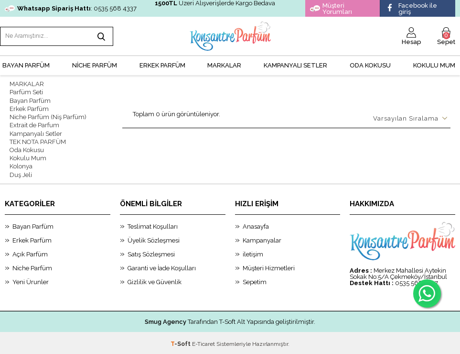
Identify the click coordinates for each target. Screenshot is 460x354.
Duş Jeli (21, 173)
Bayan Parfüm (30, 99)
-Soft (181, 342)
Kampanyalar (262, 238)
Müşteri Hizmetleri (269, 266)
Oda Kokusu (370, 64)
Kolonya (21, 164)
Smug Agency (165, 319)
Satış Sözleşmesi (151, 252)
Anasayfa (256, 224)
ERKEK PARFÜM (162, 64)
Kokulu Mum (434, 64)
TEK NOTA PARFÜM (38, 140)
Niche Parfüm (32, 266)
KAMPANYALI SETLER (295, 64)
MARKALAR (224, 64)
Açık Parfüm (30, 252)
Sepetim (255, 280)
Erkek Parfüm (29, 107)
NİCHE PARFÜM (94, 64)
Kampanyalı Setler (36, 132)
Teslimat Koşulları (153, 224)
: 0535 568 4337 (71, 8)
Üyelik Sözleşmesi (154, 238)
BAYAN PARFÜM (26, 64)
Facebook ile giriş (411, 8)
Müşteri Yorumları (331, 8)
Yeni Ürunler (30, 280)
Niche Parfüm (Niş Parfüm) (48, 116)
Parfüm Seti (26, 91)
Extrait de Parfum (34, 124)
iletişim (253, 252)
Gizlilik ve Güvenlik (155, 280)
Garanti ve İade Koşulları (162, 266)
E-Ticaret (203, 342)
